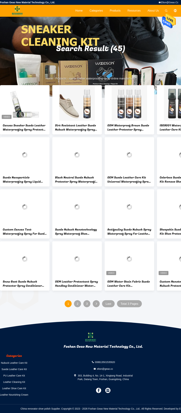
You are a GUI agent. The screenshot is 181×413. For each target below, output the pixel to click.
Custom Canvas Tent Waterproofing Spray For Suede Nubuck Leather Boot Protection (24, 232)
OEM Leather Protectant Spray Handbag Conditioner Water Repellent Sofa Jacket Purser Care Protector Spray (76, 284)
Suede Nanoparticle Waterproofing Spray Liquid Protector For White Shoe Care (24, 179)
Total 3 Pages (129, 303)
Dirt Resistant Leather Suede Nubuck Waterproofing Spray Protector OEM (75, 127)
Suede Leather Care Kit (14, 369)
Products (115, 10)
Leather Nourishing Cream (14, 394)
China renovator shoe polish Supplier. (40, 408)
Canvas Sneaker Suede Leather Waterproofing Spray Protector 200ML (24, 127)
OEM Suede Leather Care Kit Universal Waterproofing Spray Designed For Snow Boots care (128, 179)
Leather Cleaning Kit (14, 382)
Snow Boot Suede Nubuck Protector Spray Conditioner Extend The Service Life (22, 284)
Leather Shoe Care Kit (14, 388)
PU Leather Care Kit (14, 375)
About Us (153, 10)
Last (108, 303)
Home (79, 10)
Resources (134, 10)
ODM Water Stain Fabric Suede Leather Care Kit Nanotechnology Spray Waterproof (128, 284)
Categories (96, 10)
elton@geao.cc (169, 2)
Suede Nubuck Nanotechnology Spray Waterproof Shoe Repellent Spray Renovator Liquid (76, 232)
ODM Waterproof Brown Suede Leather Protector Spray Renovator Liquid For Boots (128, 127)
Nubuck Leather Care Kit (14, 362)
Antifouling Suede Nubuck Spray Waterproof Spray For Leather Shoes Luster (129, 232)
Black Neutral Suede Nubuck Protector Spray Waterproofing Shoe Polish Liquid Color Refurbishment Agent (77, 179)
